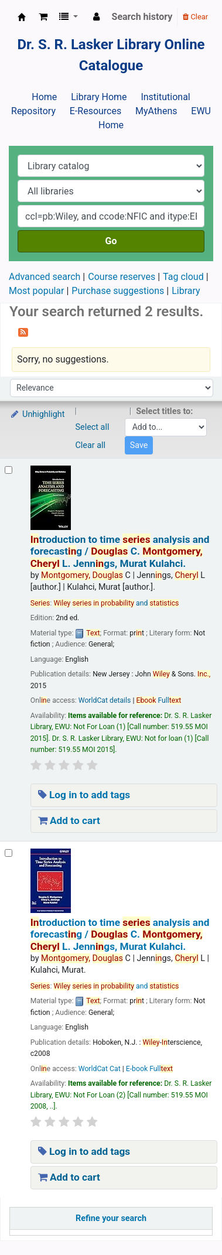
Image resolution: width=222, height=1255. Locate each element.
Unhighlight (37, 414)
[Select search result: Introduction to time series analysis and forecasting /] (8, 470)
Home (44, 96)
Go (111, 241)
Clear (195, 16)
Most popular (36, 290)
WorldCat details (104, 700)
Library (186, 290)
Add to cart (69, 820)
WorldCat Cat (99, 1069)
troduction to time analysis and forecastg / (120, 551)
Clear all (91, 445)
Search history (142, 16)
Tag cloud (183, 276)
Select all (93, 427)
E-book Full (149, 1069)
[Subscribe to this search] (23, 331)
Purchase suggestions (117, 290)
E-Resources (95, 111)
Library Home (99, 96)
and (116, 603)
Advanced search (44, 276)
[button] (43, 17)
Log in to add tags (84, 795)
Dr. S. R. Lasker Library (22, 17)
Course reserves (121, 276)
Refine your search (111, 1218)
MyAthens (156, 111)
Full (158, 700)
